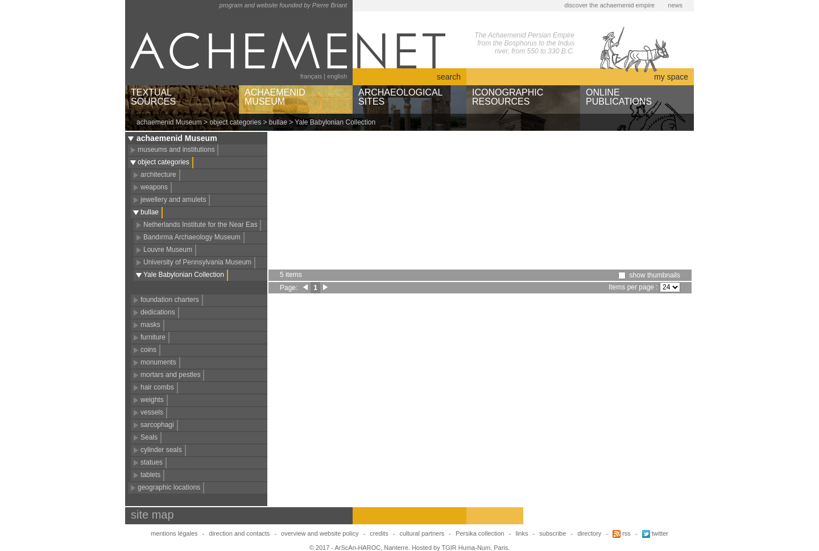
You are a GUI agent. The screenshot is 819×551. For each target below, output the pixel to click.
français (311, 76)
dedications (157, 312)
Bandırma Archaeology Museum (192, 237)
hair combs (157, 387)
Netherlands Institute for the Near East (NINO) (213, 225)
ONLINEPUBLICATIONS (619, 97)
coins (148, 350)
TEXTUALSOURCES (153, 97)
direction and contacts (239, 533)
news (675, 5)
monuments (158, 362)
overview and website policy (319, 533)
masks (150, 325)
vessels (151, 412)
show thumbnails (655, 275)
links (521, 533)
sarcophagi (157, 425)
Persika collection (481, 533)
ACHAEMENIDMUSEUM (275, 97)
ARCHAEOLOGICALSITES (400, 97)
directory (589, 533)
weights (152, 400)
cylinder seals (161, 450)
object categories (235, 122)
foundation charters (169, 300)
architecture (158, 175)
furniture (153, 337)
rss (622, 533)
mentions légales (174, 533)
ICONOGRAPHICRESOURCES (507, 97)
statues (151, 462)
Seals (149, 437)
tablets (150, 475)
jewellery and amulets (173, 200)
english (337, 76)
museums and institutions (176, 150)
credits (379, 533)
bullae (278, 122)
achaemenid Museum (169, 122)
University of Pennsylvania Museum (197, 262)
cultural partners (421, 533)
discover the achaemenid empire (609, 5)
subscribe (552, 533)
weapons (154, 187)
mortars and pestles (170, 375)
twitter (655, 533)
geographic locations (169, 487)
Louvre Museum (167, 250)
